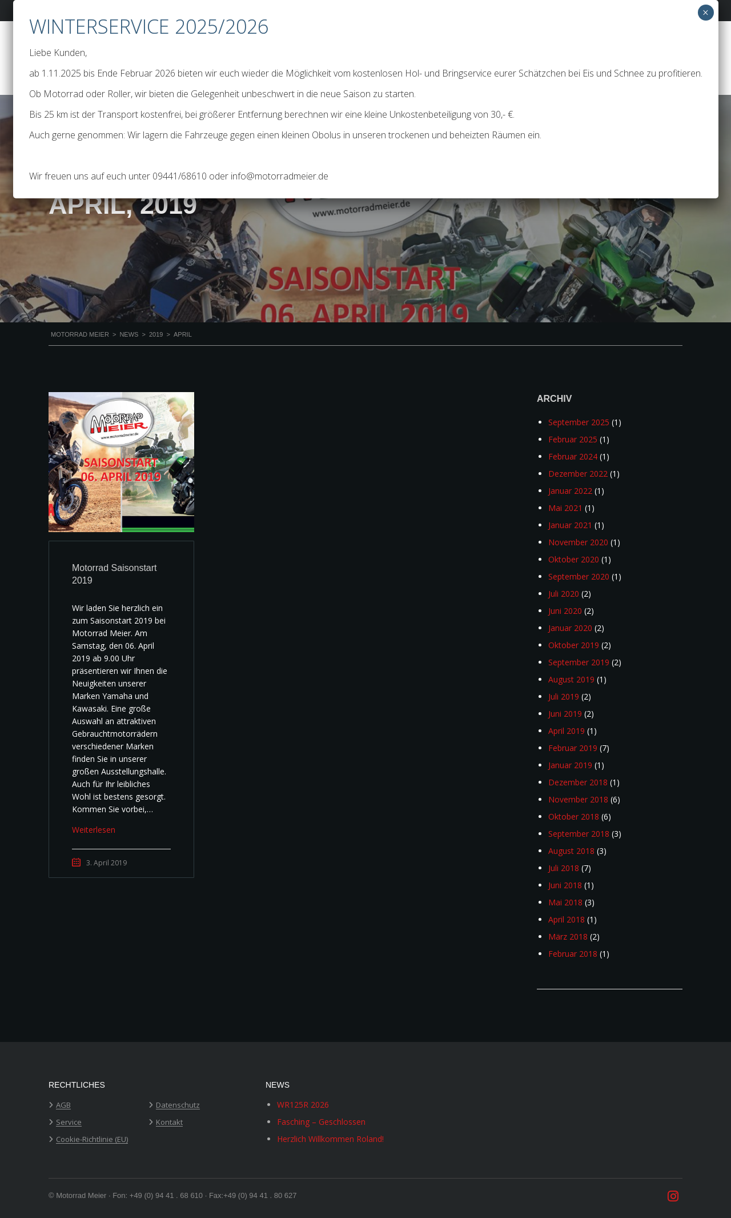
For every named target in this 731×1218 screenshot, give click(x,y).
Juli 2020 (563, 593)
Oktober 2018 (573, 816)
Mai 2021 (565, 507)
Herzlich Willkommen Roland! (330, 1138)
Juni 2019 (565, 713)
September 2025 (578, 422)
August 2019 (571, 679)
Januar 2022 (570, 490)
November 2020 (578, 542)
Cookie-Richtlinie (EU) (92, 1140)
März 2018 (568, 936)
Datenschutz (178, 1105)
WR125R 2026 (303, 1104)
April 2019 (566, 730)
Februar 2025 (572, 439)
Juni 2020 (565, 610)
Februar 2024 (572, 456)
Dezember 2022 (578, 473)
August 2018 (571, 850)
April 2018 (566, 919)
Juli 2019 (563, 696)
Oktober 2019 (573, 645)
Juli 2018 (563, 867)
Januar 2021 (570, 525)
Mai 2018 (565, 902)
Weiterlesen (93, 829)
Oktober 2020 (573, 559)
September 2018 (578, 833)
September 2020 (578, 576)
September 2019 (578, 662)
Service (69, 1123)
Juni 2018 (565, 885)
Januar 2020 (570, 627)
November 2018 (578, 799)
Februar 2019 (572, 747)
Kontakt (169, 1123)
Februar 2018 (572, 953)
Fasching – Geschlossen (321, 1121)
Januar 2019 (570, 765)
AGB (63, 1105)
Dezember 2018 (578, 782)
